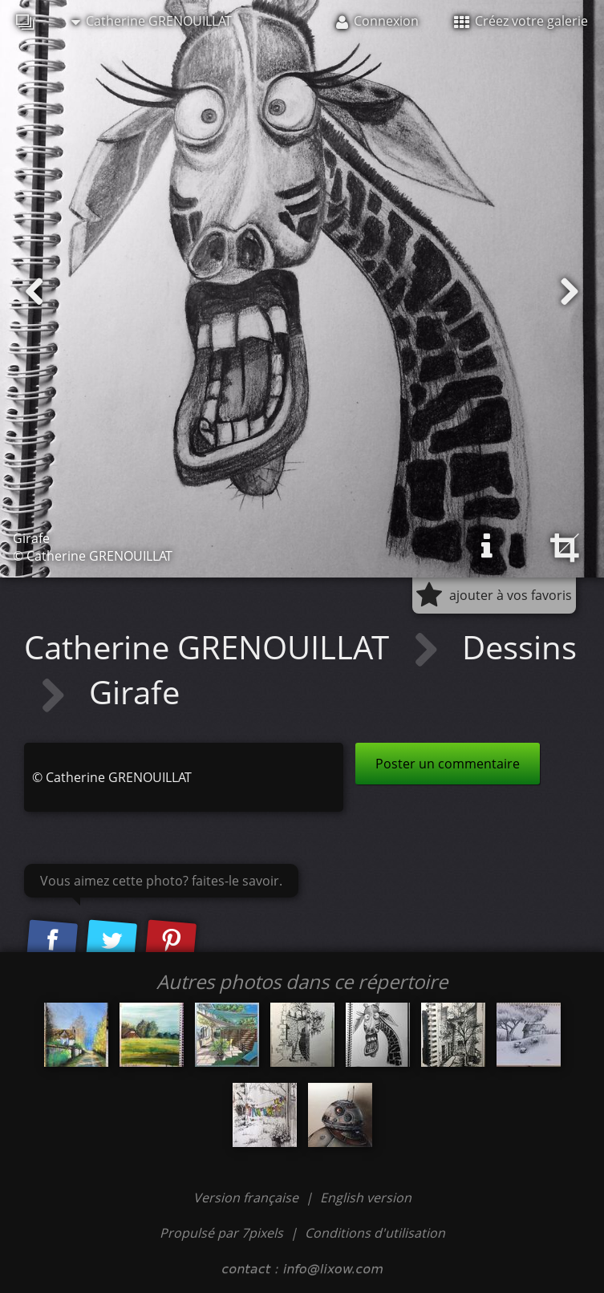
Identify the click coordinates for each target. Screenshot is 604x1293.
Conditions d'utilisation (375, 1233)
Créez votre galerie (521, 21)
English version (365, 1197)
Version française (247, 1197)
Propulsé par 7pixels (221, 1233)
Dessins (519, 647)
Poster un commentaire (447, 763)
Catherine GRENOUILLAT (151, 21)
